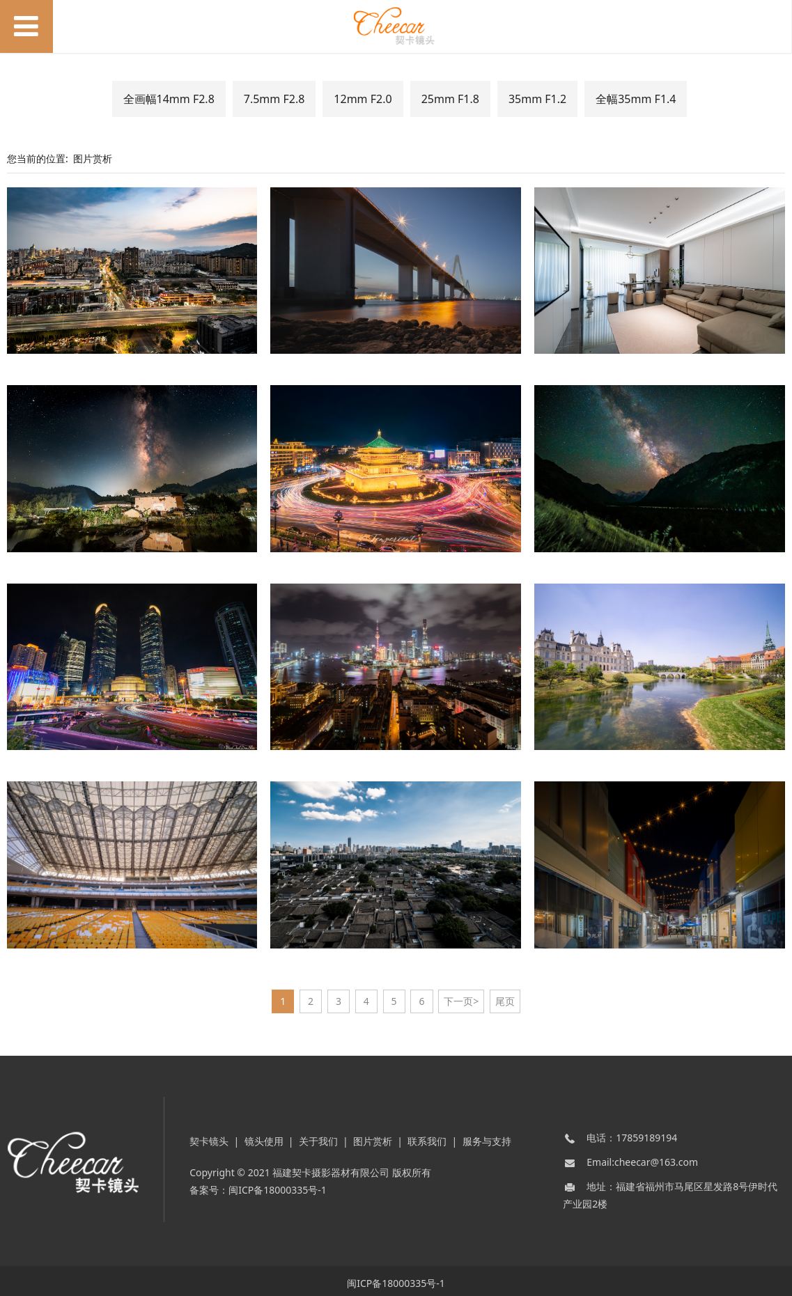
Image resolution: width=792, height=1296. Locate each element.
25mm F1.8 (450, 99)
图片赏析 (92, 158)
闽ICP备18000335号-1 (277, 1185)
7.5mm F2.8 (274, 99)
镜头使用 (264, 1136)
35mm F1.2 (537, 99)
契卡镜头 (208, 1136)
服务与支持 (487, 1136)
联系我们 (427, 1136)
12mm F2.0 (362, 99)
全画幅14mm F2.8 (169, 99)
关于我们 (318, 1136)
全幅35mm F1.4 (636, 99)
